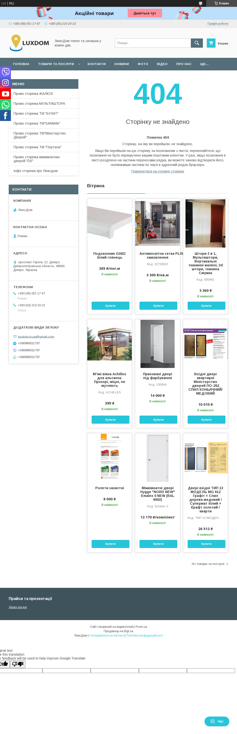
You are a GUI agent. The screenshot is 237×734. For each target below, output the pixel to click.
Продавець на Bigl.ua (118, 631)
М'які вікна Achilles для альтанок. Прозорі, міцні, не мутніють (109, 380)
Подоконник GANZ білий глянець (109, 255)
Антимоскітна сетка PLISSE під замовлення (157, 255)
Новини (121, 64)
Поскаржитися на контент (106, 635)
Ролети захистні (109, 488)
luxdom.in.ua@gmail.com (36, 336)
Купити (110, 305)
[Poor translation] (17, 664)
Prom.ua (141, 627)
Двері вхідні (18, 607)
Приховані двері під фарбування (157, 376)
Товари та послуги (56, 64)
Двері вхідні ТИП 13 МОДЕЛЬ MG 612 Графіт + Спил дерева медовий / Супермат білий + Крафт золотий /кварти (205, 499)
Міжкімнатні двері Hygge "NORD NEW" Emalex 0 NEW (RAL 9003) (157, 494)
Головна (21, 64)
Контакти (97, 64)
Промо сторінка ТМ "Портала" (37, 147)
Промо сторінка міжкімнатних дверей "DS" (37, 159)
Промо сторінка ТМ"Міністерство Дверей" (40, 135)
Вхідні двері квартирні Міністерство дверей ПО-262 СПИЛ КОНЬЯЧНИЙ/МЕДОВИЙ (205, 383)
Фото (143, 64)
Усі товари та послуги (208, 564)
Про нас (184, 64)
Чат (216, 721)
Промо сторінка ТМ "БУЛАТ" (36, 113)
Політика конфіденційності (144, 635)
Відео (162, 64)
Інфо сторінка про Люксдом (36, 171)
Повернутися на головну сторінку (157, 171)
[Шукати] (197, 43)
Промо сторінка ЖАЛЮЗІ (33, 94)
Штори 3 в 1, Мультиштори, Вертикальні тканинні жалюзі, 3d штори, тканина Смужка (205, 263)
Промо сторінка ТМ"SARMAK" (37, 123)
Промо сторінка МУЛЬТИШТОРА (39, 103)
